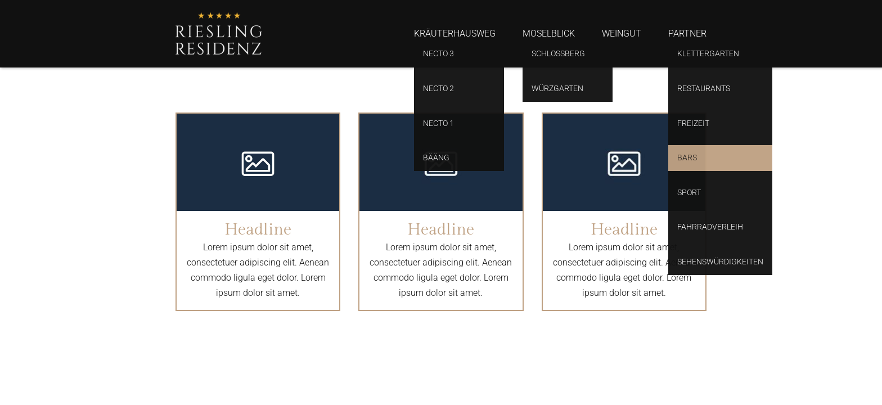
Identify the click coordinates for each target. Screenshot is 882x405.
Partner (687, 33)
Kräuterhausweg (455, 33)
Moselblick (549, 33)
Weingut (621, 33)
